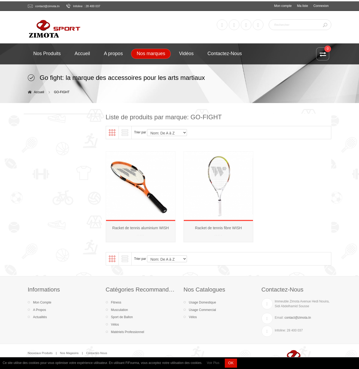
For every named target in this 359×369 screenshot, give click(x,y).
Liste (125, 132)
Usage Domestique (202, 302)
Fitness (116, 302)
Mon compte (283, 6)
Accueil (39, 92)
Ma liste (302, 6)
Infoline (78, 6)
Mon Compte (42, 302)
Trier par (140, 132)
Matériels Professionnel (127, 332)
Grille (112, 132)
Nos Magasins (69, 353)
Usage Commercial (202, 310)
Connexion (321, 6)
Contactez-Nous (96, 353)
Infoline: (280, 330)
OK (231, 363)
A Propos (39, 310)
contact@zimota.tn (47, 6)
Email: (279, 317)
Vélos (115, 324)
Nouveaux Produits (40, 353)
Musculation (119, 310)
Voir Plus (213, 363)
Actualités (40, 317)
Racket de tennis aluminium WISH (140, 228)
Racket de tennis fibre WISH (218, 228)
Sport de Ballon (122, 317)
